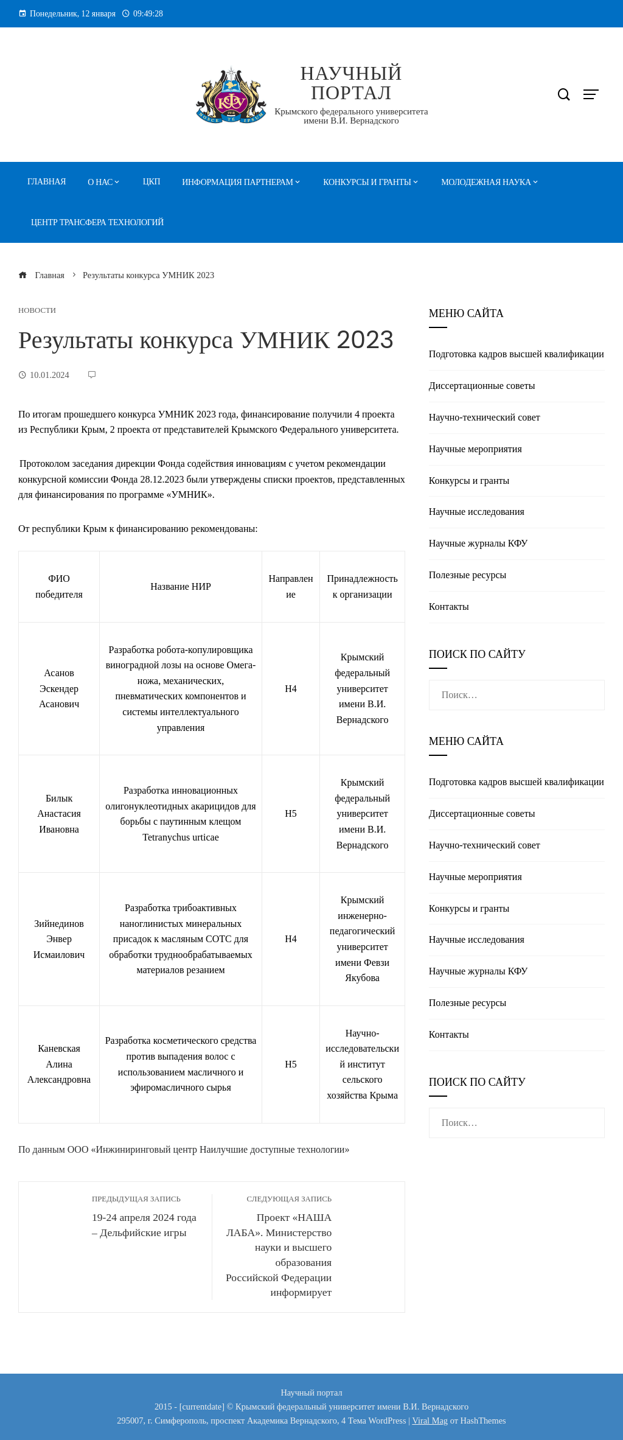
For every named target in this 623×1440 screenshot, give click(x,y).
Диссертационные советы (482, 385)
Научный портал (351, 82)
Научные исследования (476, 511)
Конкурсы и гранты (367, 182)
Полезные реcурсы (467, 575)
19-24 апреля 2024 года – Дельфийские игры (146, 1216)
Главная (46, 181)
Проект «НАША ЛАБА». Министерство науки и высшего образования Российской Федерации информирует (278, 1246)
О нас (100, 182)
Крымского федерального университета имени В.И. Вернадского (351, 116)
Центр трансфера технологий (97, 222)
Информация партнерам (237, 182)
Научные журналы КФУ (478, 543)
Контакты (449, 606)
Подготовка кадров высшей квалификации (516, 354)
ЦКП (152, 181)
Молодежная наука (486, 182)
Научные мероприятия (475, 449)
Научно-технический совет (484, 417)
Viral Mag (430, 1420)
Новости (37, 311)
